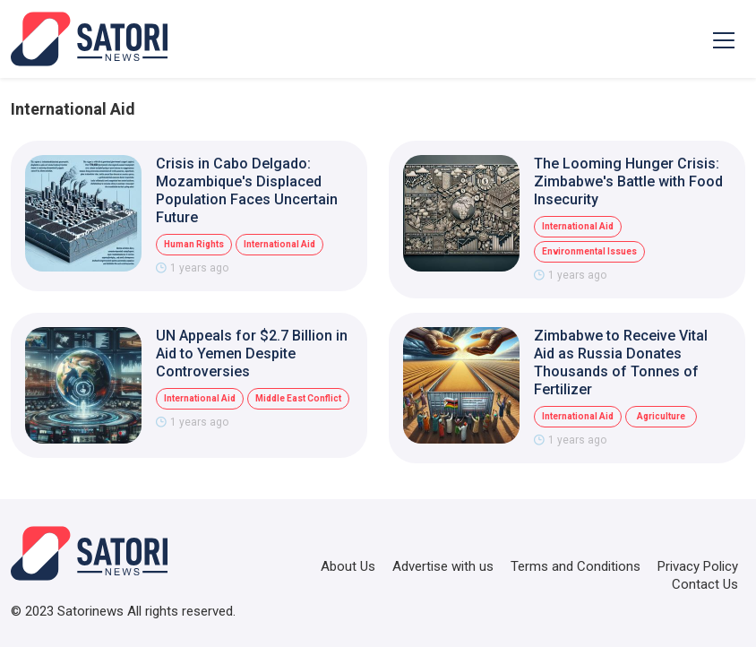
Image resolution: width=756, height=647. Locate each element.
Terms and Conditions (575, 566)
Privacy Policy (697, 566)
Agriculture (661, 416)
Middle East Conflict (298, 398)
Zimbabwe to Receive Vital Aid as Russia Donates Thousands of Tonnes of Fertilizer (621, 362)
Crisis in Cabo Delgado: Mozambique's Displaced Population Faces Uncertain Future (247, 190)
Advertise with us (443, 566)
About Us (348, 566)
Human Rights (194, 244)
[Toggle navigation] (723, 39)
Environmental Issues (589, 251)
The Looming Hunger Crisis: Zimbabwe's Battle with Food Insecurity (628, 181)
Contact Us (705, 584)
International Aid (279, 244)
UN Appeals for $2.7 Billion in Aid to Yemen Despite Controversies (252, 353)
